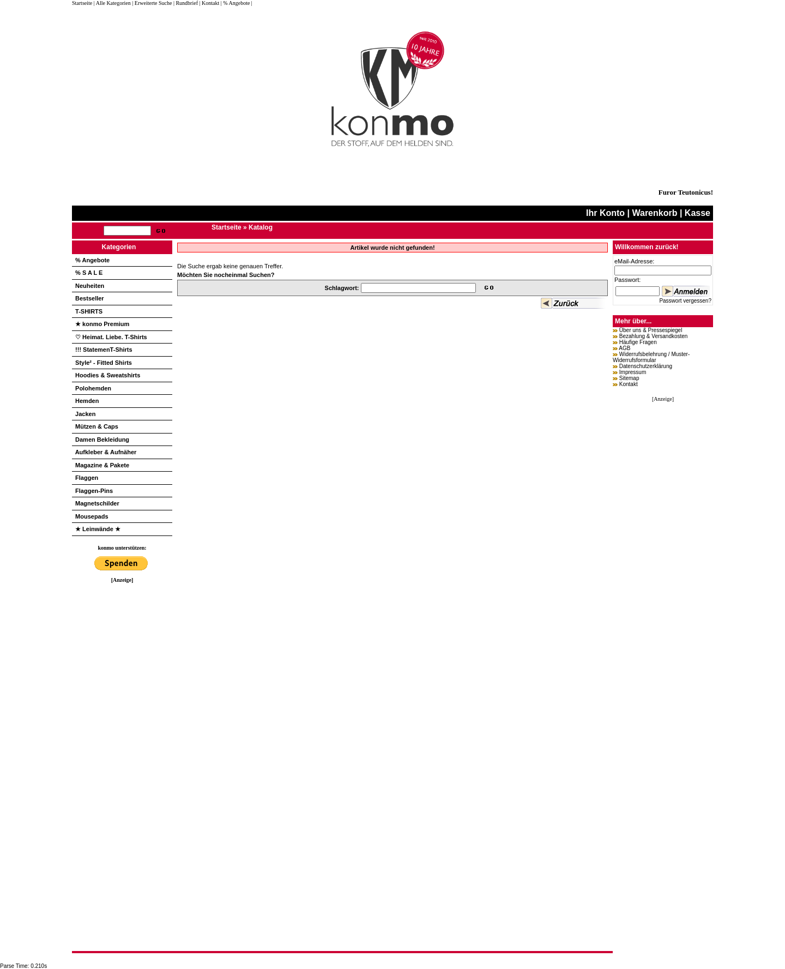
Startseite (83, 3)
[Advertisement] (122, 746)
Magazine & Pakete (102, 465)
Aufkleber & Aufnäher (106, 452)
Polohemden (93, 388)
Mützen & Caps (96, 426)
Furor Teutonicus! (686, 192)
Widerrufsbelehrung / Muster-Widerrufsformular (651, 357)
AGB (624, 348)
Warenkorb (654, 213)
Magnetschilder (97, 503)
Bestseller (89, 298)
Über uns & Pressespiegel (651, 330)
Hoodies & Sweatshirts (107, 375)
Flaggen (86, 477)
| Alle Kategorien (112, 3)
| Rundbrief (185, 3)
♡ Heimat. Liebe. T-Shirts (111, 337)
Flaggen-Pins (94, 490)
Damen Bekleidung (102, 439)
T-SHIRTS (88, 311)
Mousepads (91, 516)
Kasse (697, 213)
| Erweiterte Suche (152, 3)
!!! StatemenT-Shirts (103, 349)
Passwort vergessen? (685, 301)
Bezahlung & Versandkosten (653, 336)
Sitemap (629, 378)
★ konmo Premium (102, 324)
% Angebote (92, 260)
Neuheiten (89, 285)
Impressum (632, 372)
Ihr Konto (605, 213)
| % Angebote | (236, 3)
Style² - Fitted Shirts (103, 362)
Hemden (87, 401)
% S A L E (88, 272)
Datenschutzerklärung (645, 366)
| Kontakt (209, 3)
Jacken (85, 414)
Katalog (261, 227)
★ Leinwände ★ (97, 529)
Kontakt (628, 384)
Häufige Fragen (638, 342)
